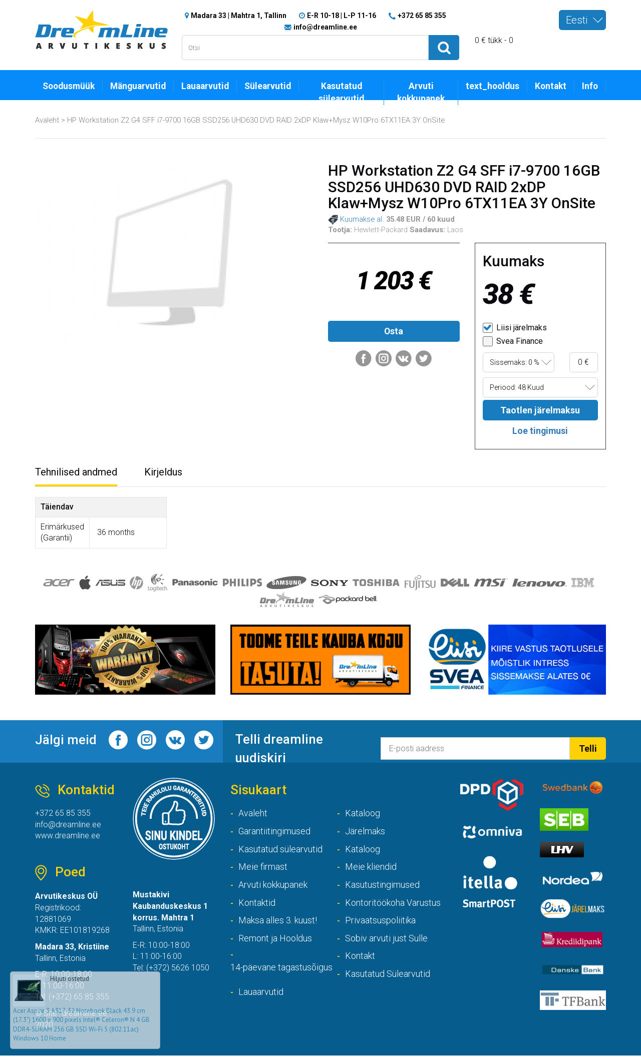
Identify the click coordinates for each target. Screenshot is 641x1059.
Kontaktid (256, 905)
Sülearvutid (268, 87)
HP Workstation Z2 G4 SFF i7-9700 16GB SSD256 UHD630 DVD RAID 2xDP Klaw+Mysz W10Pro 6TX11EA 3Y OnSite (256, 120)
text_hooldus (491, 87)
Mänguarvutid (139, 87)
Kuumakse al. (356, 221)
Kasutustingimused (382, 887)
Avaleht (47, 120)
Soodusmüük (69, 87)
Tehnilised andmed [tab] (76, 474)
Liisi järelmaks (515, 329)
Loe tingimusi (540, 432)
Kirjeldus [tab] (163, 474)
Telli (588, 750)
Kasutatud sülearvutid (341, 93)
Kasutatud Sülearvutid (387, 977)
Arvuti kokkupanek (420, 93)
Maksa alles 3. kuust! (277, 923)
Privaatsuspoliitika (380, 923)
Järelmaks (365, 833)
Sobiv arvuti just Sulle (386, 941)
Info (589, 87)
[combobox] (582, 20)
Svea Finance (513, 343)
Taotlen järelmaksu (540, 411)
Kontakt (550, 87)
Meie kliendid (371, 869)
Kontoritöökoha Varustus (393, 905)
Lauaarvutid (206, 87)
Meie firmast (262, 869)
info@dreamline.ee (325, 27)
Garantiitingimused (274, 833)
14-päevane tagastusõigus (281, 970)
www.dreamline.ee (67, 838)
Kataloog (362, 815)
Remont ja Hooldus (275, 941)
